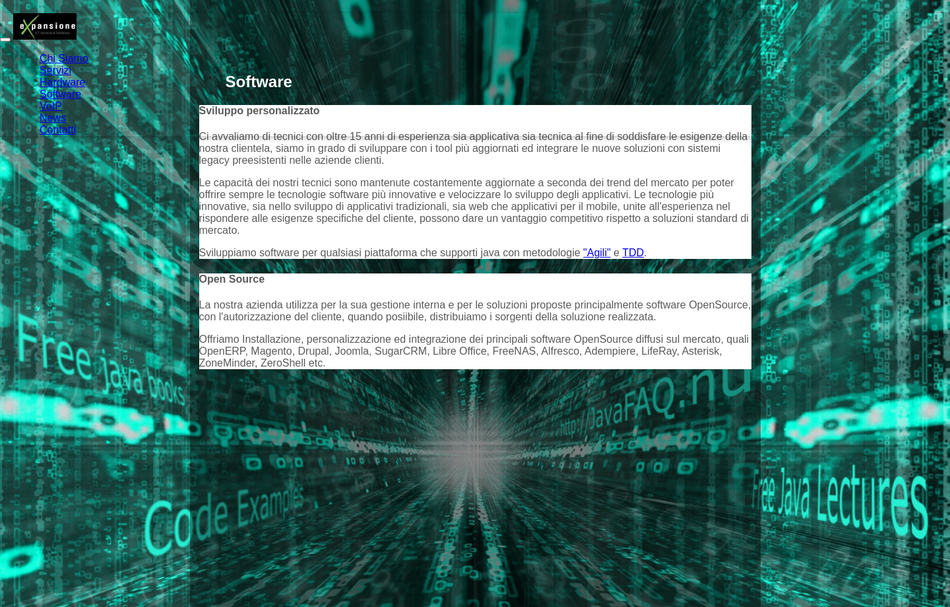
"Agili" (597, 252)
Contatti (58, 129)
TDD (633, 252)
